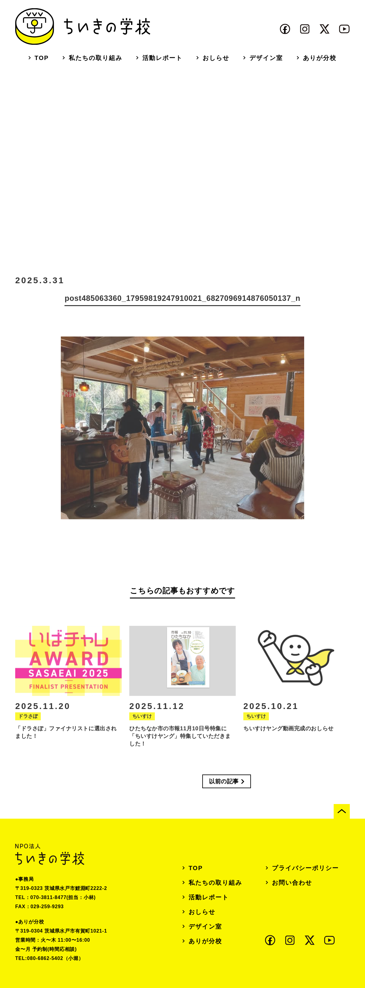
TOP (42, 58)
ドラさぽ (28, 722)
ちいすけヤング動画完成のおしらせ (288, 735)
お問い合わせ (292, 882)
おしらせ (216, 58)
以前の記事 (224, 781)
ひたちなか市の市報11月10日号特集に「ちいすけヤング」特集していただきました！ (180, 742)
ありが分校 (319, 58)
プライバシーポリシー (305, 868)
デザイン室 (266, 58)
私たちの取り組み (95, 58)
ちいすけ (142, 722)
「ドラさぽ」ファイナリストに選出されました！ (66, 738)
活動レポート (162, 58)
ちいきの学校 (82, 26)
